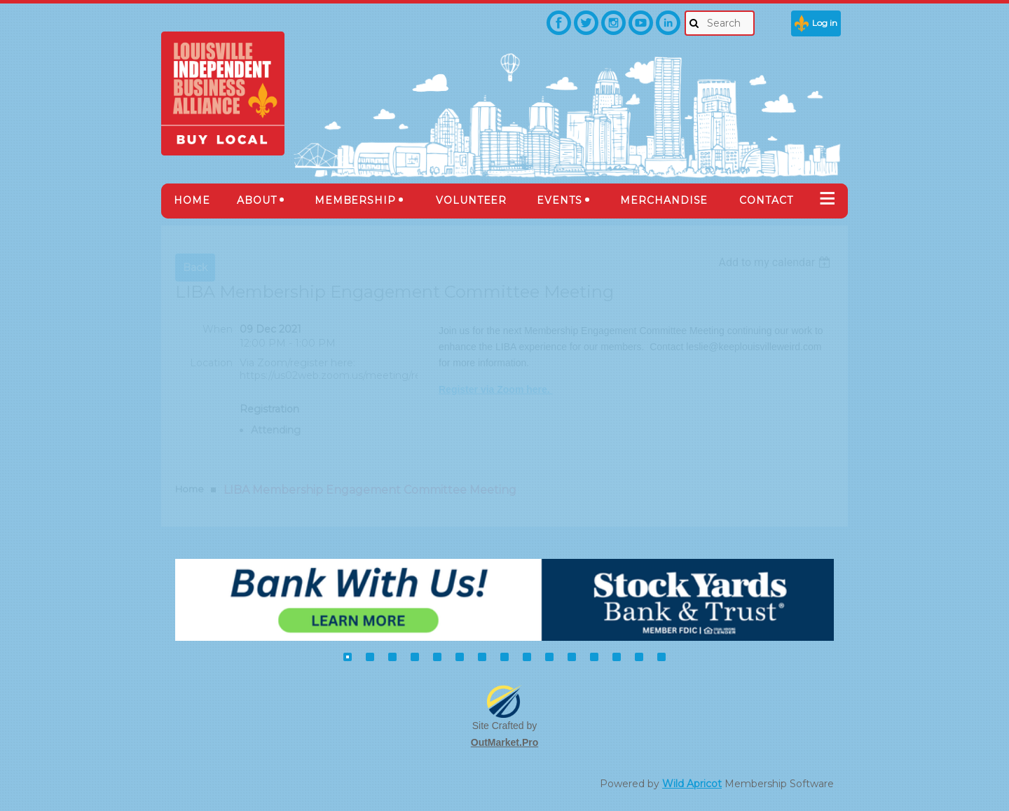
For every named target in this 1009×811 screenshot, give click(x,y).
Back (195, 267)
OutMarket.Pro (504, 742)
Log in (824, 23)
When (218, 329)
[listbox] (776, 262)
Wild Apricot (692, 783)
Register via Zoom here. (496, 389)
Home (189, 488)
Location (211, 362)
